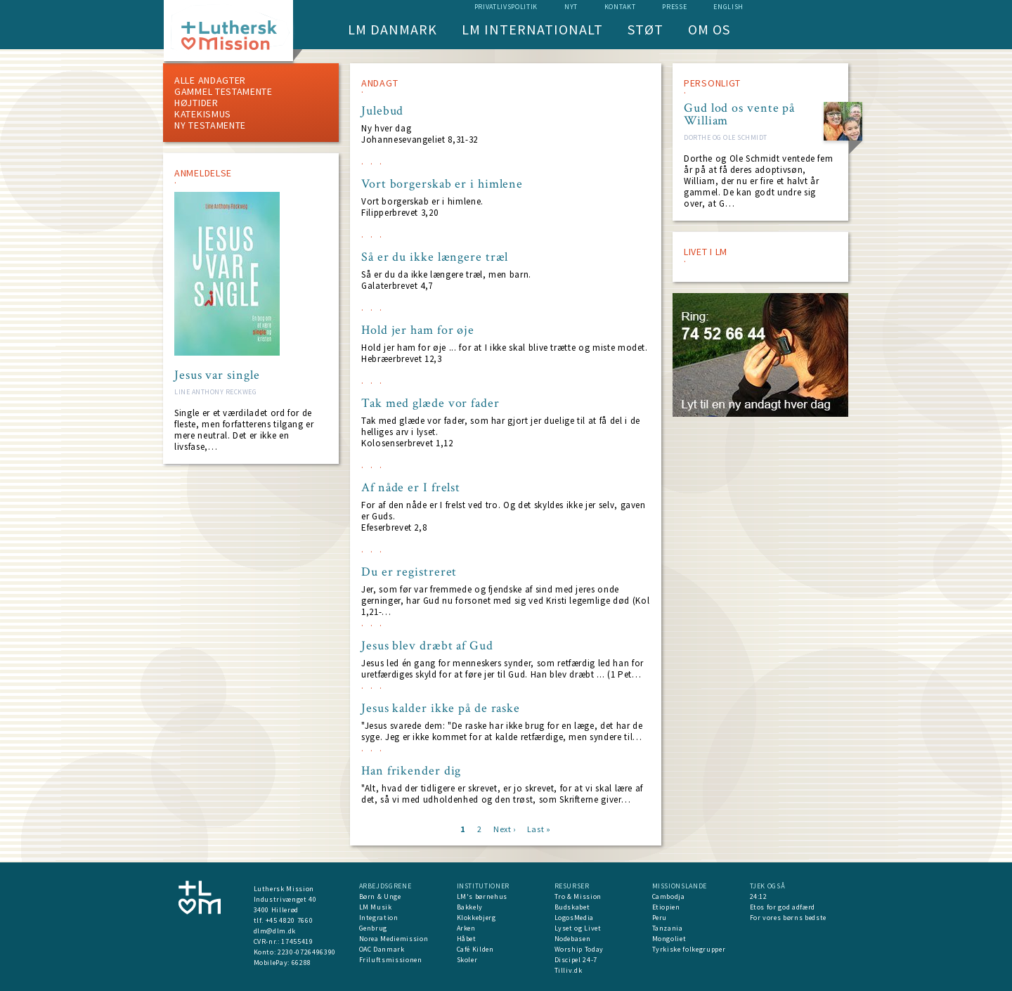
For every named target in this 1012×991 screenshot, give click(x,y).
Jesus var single (216, 375)
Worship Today (579, 949)
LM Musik (375, 907)
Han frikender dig (411, 771)
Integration (378, 917)
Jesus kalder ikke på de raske (440, 708)
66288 (301, 962)
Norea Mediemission (394, 938)
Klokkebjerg (476, 917)
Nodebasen (572, 938)
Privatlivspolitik (506, 6)
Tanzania (667, 928)
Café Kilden (475, 949)
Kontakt (620, 6)
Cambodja (668, 896)
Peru (660, 917)
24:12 (758, 896)
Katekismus (202, 114)
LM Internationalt (532, 29)
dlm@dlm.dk (275, 930)
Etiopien (666, 907)
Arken (466, 928)
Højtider (196, 102)
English (728, 6)
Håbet (466, 938)
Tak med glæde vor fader (430, 403)
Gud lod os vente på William (739, 114)
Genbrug (373, 928)
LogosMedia (574, 917)
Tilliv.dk (568, 970)
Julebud (382, 111)
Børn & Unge (380, 896)
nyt (571, 6)
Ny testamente (210, 125)
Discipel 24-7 (575, 959)
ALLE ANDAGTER (210, 80)
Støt (645, 29)
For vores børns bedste (788, 917)
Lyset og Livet (578, 928)
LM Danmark (392, 29)
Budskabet (572, 907)
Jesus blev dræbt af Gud (427, 646)
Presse (674, 6)
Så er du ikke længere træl (434, 257)
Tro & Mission (578, 896)
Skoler (467, 959)
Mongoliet (669, 938)
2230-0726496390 (307, 952)
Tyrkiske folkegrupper (689, 949)
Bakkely (470, 907)
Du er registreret (409, 572)
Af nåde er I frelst (410, 487)
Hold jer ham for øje (417, 330)
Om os (709, 29)
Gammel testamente (223, 91)
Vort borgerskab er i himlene (442, 184)
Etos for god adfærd (782, 907)
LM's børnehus (482, 896)
